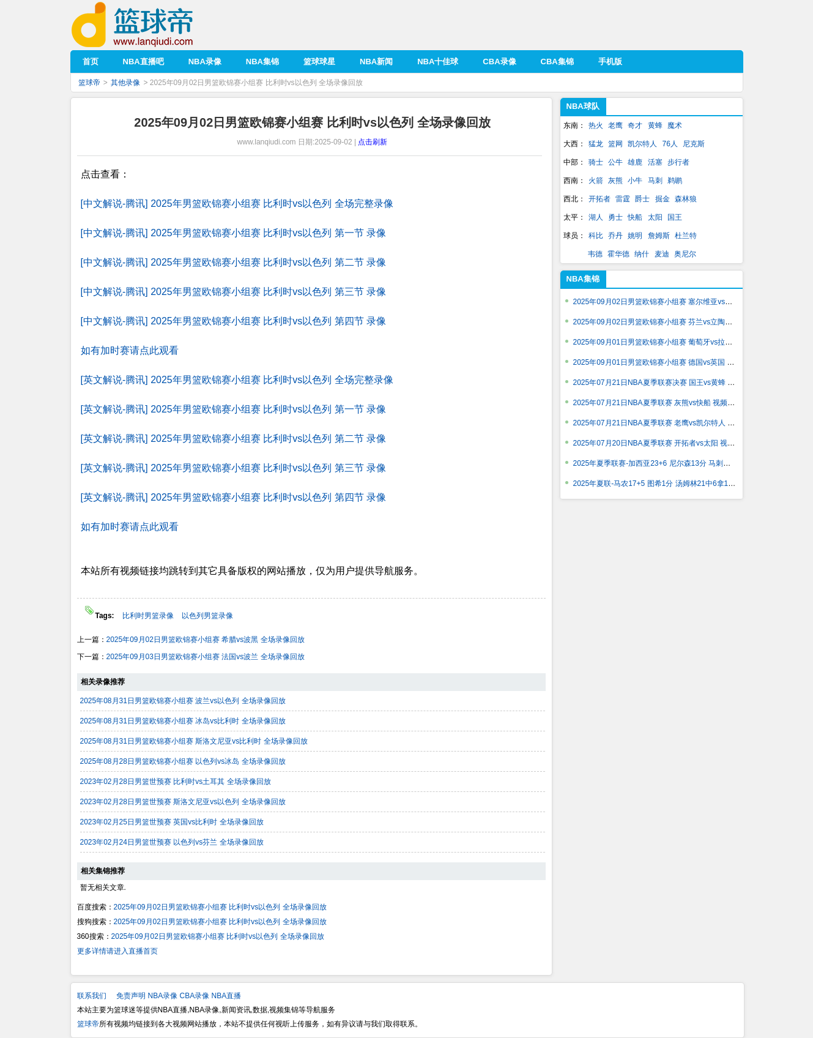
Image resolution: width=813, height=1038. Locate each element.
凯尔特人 (642, 144)
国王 (674, 217)
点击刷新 (372, 142)
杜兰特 (686, 235)
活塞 (655, 162)
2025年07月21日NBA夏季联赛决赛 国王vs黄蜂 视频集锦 (665, 382)
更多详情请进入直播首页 (117, 951)
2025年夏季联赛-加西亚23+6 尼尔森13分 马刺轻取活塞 (663, 463)
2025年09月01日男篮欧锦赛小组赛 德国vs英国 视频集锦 (665, 362)
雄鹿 (635, 162)
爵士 (642, 199)
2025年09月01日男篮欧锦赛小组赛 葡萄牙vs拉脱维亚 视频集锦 (676, 342)
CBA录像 (195, 995)
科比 (595, 235)
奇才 (635, 125)
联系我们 (91, 995)
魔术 (674, 125)
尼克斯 (694, 144)
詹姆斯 (659, 235)
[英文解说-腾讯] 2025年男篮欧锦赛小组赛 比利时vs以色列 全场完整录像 (237, 380)
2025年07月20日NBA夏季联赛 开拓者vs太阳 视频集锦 (661, 443)
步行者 (678, 162)
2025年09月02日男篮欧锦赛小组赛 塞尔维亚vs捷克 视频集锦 (672, 301)
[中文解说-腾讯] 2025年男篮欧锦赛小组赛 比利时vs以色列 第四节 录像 (234, 321)
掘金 (662, 199)
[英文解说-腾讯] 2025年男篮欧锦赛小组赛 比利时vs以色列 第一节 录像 (234, 409)
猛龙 (595, 144)
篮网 (615, 144)
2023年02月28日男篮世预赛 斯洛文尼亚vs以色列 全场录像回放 (183, 801)
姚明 (635, 235)
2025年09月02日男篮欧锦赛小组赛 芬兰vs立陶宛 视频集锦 (668, 322)
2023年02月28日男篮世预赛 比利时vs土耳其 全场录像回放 (175, 781)
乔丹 (615, 235)
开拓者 (599, 199)
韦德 (595, 254)
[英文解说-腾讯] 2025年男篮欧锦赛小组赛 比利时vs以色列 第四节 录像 (234, 497)
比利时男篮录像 (149, 615)
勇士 (615, 217)
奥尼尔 (685, 254)
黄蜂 (655, 125)
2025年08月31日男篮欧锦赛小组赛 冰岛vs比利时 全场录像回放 (183, 721)
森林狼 (686, 199)
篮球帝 (150, 25)
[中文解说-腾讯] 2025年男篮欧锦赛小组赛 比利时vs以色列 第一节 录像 (234, 233)
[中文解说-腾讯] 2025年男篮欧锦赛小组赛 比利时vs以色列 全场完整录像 (237, 203)
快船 (635, 217)
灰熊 (615, 180)
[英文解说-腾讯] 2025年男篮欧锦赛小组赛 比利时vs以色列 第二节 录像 (234, 438)
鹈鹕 (674, 180)
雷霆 (622, 199)
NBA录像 (163, 995)
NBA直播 (227, 995)
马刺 (655, 180)
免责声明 (131, 995)
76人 (670, 144)
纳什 (641, 254)
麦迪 (662, 254)
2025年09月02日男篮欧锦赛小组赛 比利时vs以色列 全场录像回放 (220, 907)
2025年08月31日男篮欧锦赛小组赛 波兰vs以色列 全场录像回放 (183, 700)
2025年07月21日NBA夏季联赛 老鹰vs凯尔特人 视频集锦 (665, 423)
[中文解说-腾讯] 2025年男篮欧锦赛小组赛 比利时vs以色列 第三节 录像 (234, 291)
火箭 (595, 180)
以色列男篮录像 (207, 615)
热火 (595, 125)
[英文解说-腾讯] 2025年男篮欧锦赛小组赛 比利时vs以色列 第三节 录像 (234, 468)
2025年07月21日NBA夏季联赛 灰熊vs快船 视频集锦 (658, 402)
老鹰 (615, 125)
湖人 (595, 217)
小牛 (635, 180)
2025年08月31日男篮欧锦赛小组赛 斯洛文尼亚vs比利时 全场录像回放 (194, 741)
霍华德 (618, 254)
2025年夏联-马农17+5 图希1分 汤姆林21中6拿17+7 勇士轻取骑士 (680, 483)
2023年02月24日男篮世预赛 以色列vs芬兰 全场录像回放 (172, 842)
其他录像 (125, 82)
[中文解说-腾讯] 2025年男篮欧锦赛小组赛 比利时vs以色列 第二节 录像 (234, 262)
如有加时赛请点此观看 (130, 350)
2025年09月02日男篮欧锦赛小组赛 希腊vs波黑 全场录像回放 (205, 639)
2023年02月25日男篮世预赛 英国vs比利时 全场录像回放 (172, 822)
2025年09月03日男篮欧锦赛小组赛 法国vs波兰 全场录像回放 (205, 656)
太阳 (655, 217)
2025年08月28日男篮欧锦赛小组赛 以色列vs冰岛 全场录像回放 (183, 761)
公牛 (615, 162)
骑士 (595, 162)
